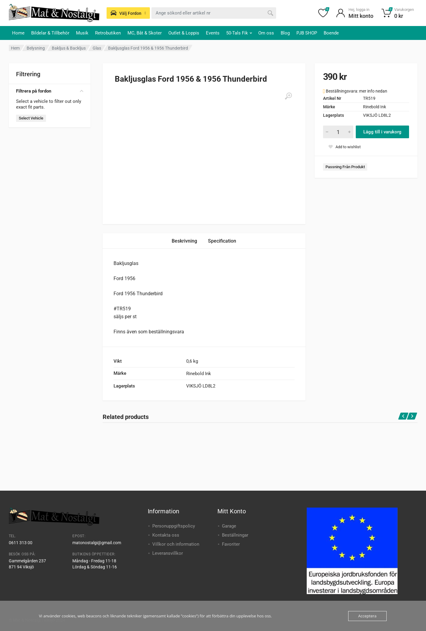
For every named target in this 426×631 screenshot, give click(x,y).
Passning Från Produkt (345, 167)
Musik (82, 33)
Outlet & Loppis (183, 33)
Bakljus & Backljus (69, 48)
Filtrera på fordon (49, 91)
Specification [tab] (222, 241)
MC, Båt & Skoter (144, 33)
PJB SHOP (306, 33)
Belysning (36, 48)
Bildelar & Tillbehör (50, 33)
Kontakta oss (165, 535)
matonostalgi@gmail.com (96, 542)
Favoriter (231, 544)
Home (18, 33)
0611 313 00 (20, 542)
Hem (15, 48)
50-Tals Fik (239, 33)
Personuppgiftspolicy (173, 526)
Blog (285, 33)
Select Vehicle (31, 118)
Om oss (266, 33)
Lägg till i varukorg (382, 132)
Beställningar (235, 535)
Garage (229, 526)
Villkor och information (175, 544)
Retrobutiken (108, 33)
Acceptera (367, 616)
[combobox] (213, 13)
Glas (97, 48)
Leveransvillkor (167, 553)
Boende (331, 33)
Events (213, 33)
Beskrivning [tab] (184, 241)
